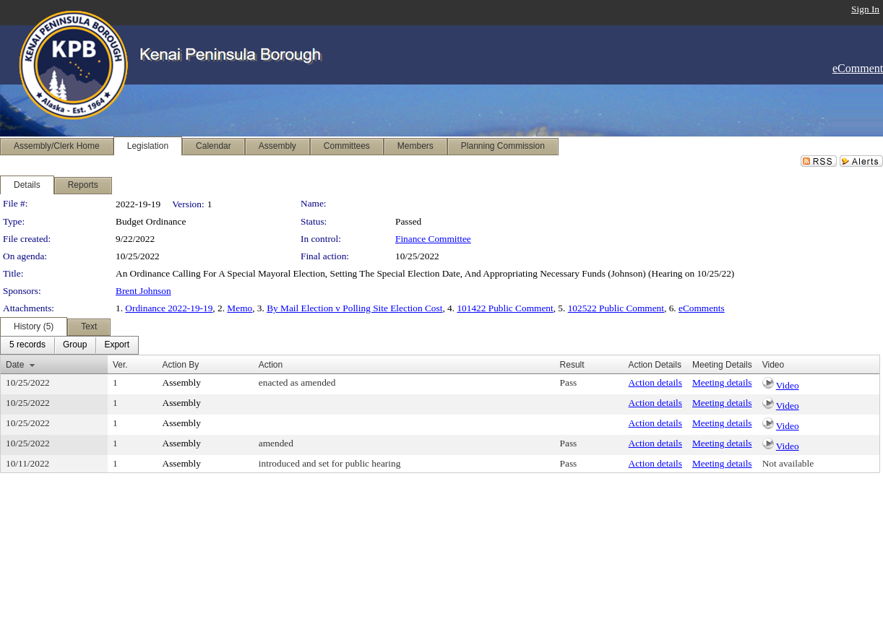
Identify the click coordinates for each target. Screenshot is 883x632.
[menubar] (69, 345)
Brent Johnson (143, 290)
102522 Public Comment (616, 308)
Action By (181, 365)
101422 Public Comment (505, 308)
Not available (788, 463)
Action (271, 365)
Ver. (120, 365)
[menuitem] (27, 345)
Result (572, 365)
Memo (239, 308)
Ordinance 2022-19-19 (168, 308)
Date (15, 365)
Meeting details (722, 382)
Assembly (182, 382)
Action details (655, 382)
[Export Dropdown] (116, 345)
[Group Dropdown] (74, 345)
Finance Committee (433, 238)
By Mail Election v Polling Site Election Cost (354, 308)
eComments (702, 308)
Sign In (865, 9)
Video (787, 385)
